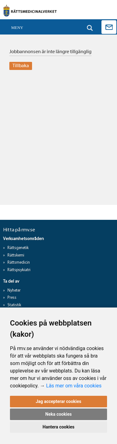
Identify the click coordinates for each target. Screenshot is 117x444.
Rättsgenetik (18, 248)
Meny (17, 27)
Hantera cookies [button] (58, 426)
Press (11, 298)
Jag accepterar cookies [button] (59, 401)
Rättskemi (15, 255)
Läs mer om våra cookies (73, 386)
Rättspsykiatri (18, 270)
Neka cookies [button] (58, 414)
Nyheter (14, 291)
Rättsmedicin (18, 263)
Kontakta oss (108, 27)
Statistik (14, 305)
